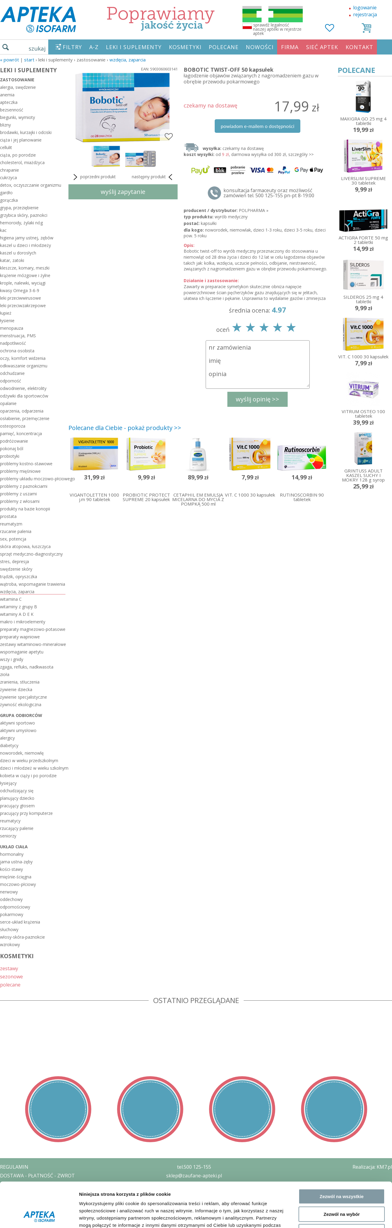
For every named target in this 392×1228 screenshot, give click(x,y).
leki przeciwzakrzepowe (23, 305)
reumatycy (10, 821)
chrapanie (9, 170)
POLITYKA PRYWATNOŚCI (29, 1184)
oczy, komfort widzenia (23, 358)
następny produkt (153, 177)
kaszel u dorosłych (18, 253)
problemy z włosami (20, 501)
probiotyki (9, 456)
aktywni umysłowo (18, 730)
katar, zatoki (12, 260)
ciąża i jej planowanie (21, 140)
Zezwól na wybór (342, 1016)
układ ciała (14, 846)
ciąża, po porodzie (18, 155)
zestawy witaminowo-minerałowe (32, 644)
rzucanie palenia (15, 531)
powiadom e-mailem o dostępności (257, 126)
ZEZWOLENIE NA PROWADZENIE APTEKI (46, 1192)
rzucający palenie (16, 828)
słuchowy (9, 929)
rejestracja (365, 14)
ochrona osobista (17, 351)
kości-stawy (11, 869)
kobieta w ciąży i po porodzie (28, 775)
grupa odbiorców (21, 715)
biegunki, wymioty (17, 117)
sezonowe (11, 976)
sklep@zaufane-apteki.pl (194, 1175)
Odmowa (341, 1034)
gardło (6, 192)
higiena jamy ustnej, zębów (26, 238)
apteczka (8, 102)
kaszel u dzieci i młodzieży (25, 245)
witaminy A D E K (16, 614)
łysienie (7, 320)
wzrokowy (10, 944)
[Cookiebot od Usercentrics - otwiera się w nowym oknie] (39, 1060)
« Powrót (9, 60)
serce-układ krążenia (20, 922)
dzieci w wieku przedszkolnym (29, 760)
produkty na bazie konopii (25, 509)
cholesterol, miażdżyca (22, 162)
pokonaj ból (11, 448)
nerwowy (9, 892)
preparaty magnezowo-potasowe (32, 629)
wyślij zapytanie (123, 192)
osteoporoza (12, 426)
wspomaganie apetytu (21, 652)
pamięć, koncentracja (21, 433)
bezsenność (11, 110)
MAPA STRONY (17, 1219)
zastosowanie (17, 80)
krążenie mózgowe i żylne (25, 275)
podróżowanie (14, 441)
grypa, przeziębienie (19, 207)
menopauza (11, 328)
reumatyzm (11, 524)
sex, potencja (13, 539)
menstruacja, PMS (18, 335)
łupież (5, 313)
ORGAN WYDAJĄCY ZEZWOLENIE (37, 1201)
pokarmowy (11, 914)
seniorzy (8, 836)
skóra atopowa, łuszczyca (25, 546)
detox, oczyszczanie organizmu (30, 185)
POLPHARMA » (253, 210)
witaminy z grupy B (18, 606)
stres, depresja (14, 561)
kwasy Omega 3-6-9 (19, 290)
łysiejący (8, 783)
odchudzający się (16, 790)
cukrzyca (8, 177)
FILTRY (72, 47)
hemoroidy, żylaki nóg (21, 223)
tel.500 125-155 (194, 1167)
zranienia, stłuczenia (20, 682)
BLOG (6, 1210)
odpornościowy (15, 907)
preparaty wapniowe (20, 637)
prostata (8, 516)
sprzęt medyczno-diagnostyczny (31, 554)
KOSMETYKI (185, 47)
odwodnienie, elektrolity (23, 388)
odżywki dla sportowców (24, 396)
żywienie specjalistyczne (23, 697)
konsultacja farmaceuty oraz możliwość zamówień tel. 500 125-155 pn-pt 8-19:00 (268, 193)
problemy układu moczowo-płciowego (32, 479)
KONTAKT (359, 47)
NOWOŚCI (259, 47)
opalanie (8, 403)
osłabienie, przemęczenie (24, 418)
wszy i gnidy (11, 659)
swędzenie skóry (16, 569)
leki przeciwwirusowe (20, 298)
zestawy (9, 968)
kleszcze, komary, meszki (24, 268)
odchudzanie (12, 373)
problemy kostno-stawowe (26, 463)
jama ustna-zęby (16, 862)
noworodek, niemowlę (22, 753)
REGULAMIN (14, 1167)
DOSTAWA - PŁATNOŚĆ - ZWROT (37, 1175)
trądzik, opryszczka (18, 576)
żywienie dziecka (16, 689)
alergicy (7, 738)
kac (3, 230)
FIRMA (290, 47)
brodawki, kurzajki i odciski (26, 132)
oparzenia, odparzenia (21, 411)
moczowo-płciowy (18, 884)
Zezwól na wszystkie (342, 999)
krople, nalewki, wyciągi (23, 283)
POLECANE (224, 47)
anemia (7, 95)
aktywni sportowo (17, 723)
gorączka (9, 200)
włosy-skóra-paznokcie (22, 937)
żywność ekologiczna (20, 704)
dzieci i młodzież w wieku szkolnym (32, 768)
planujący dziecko (17, 798)
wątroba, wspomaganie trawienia (32, 584)
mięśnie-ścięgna (15, 877)
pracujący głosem (17, 806)
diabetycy (9, 745)
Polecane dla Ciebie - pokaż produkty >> (124, 428)
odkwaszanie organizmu (23, 366)
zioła (4, 674)
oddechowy (11, 899)
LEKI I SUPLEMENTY (134, 47)
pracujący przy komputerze (26, 813)
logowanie (365, 7)
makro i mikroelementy (22, 622)
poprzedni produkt (93, 177)
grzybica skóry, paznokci (23, 215)
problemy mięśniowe (20, 471)
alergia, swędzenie (18, 87)
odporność (10, 381)
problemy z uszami (18, 494)
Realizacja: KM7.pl (372, 1167)
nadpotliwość (13, 343)
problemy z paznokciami (23, 486)
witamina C (11, 599)
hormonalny (12, 854)
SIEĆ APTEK (322, 47)
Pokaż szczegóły (322, 1060)
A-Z (94, 47)
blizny (5, 125)
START (29, 60)
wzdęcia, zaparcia (127, 60)
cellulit (6, 147)
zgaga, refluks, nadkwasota (26, 667)
